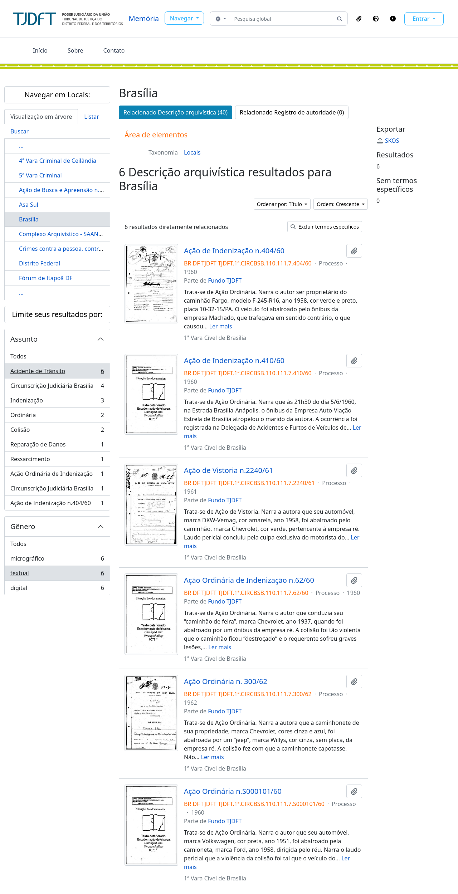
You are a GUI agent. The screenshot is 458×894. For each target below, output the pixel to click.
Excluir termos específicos (325, 226)
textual (57, 575)
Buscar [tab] (19, 131)
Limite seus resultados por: (57, 314)
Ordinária (57, 416)
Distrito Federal (39, 263)
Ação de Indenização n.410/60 (234, 360)
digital (57, 589)
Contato (114, 50)
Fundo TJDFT (225, 280)
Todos (18, 356)
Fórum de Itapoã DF (45, 278)
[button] (359, 18)
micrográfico (57, 560)
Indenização (57, 402)
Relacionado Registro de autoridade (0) (292, 112)
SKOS (387, 141)
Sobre (75, 50)
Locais (192, 152)
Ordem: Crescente (338, 204)
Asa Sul (28, 205)
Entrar (422, 19)
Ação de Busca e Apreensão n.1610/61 (70, 190)
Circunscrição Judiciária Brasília (57, 387)
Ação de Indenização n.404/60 (57, 504)
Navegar (182, 18)
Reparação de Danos (57, 446)
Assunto (24, 339)
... (21, 146)
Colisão (57, 431)
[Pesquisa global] (281, 18)
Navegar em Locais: (57, 94)
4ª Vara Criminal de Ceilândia (57, 161)
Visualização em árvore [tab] (41, 117)
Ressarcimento (57, 460)
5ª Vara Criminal (40, 175)
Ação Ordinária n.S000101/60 (233, 791)
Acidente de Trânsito (57, 372)
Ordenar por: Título (280, 204)
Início (40, 50)
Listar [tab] (91, 117)
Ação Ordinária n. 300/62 (225, 681)
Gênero (22, 526)
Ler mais (220, 326)
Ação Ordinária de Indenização (57, 475)
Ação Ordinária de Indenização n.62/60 (249, 580)
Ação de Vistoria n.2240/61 (228, 470)
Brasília (29, 219)
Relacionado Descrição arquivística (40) (175, 112)
